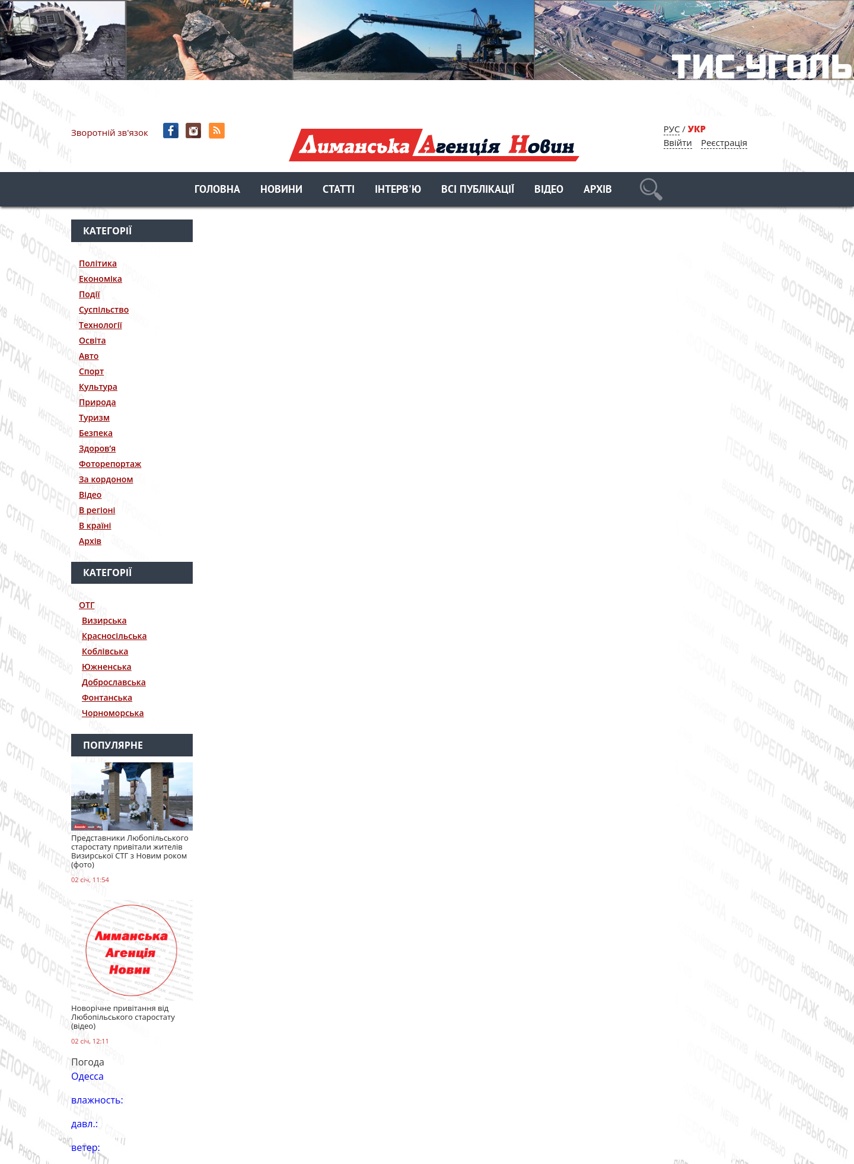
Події (89, 294)
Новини (281, 190)
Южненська (107, 666)
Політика (98, 263)
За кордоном (106, 479)
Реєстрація (724, 142)
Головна (217, 190)
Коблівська (105, 651)
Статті (339, 190)
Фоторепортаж (110, 463)
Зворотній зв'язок (109, 132)
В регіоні (97, 510)
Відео (548, 190)
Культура (98, 386)
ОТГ (87, 604)
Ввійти (678, 142)
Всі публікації (477, 190)
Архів (598, 190)
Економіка (100, 278)
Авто (88, 355)
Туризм (94, 417)
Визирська (104, 620)
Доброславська (114, 682)
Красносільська (114, 635)
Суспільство (104, 309)
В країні (95, 525)
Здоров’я (97, 448)
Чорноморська (113, 712)
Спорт (91, 371)
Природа (97, 402)
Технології (100, 324)
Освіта (92, 340)
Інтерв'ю (398, 190)
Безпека (96, 432)
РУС (672, 129)
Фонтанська (107, 697)
